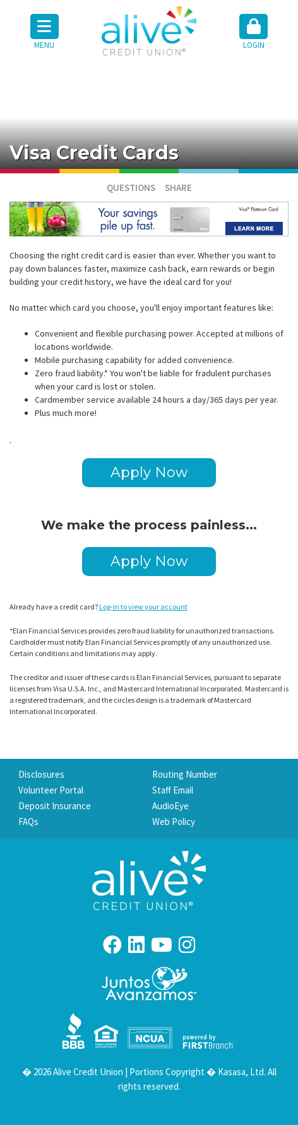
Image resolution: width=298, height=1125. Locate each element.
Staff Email (172, 790)
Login (253, 32)
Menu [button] (44, 32)
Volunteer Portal (50, 790)
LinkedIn (136, 944)
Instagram (187, 944)
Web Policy (173, 821)
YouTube (161, 944)
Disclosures (41, 774)
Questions (131, 187)
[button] (254, 32)
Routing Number (184, 774)
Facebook (112, 944)
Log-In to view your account (143, 606)
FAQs (28, 821)
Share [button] (178, 187)
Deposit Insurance (54, 806)
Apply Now (149, 472)
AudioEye (170, 806)
